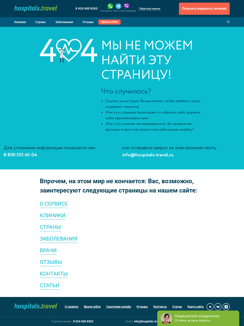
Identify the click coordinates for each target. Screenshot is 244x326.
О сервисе (71, 306)
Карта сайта (196, 306)
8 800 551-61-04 (20, 155)
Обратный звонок (149, 8)
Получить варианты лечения (204, 8)
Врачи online (109, 22)
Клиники (20, 22)
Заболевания (64, 22)
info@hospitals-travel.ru (147, 155)
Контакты (160, 306)
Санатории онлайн (118, 306)
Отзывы (88, 22)
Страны (41, 22)
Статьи (177, 306)
